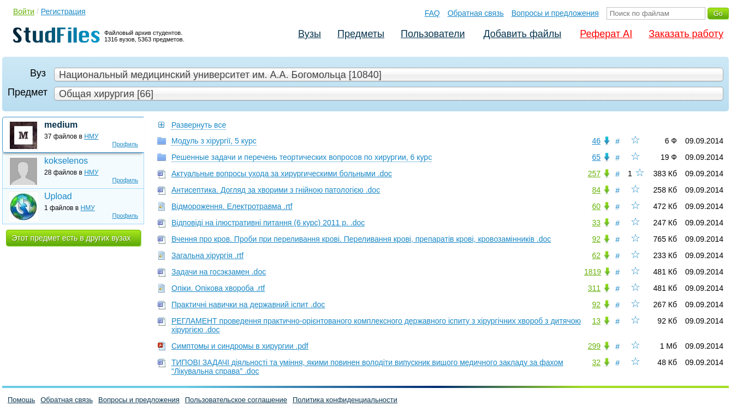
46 (596, 140)
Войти (23, 11)
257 (594, 173)
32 (596, 362)
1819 (592, 271)
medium (61, 124)
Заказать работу (686, 33)
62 (596, 255)
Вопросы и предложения (555, 13)
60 (596, 206)
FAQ (432, 13)
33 (596, 222)
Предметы (360, 33)
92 (596, 239)
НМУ (91, 136)
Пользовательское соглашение (236, 400)
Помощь (21, 400)
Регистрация (63, 11)
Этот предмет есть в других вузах (71, 238)
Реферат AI (606, 33)
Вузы (309, 33)
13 (596, 321)
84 (596, 190)
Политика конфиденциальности (345, 400)
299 (594, 346)
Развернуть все (198, 125)
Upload (58, 196)
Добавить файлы (522, 33)
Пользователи (433, 33)
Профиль (125, 144)
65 (596, 157)
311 (594, 288)
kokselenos (66, 160)
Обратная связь (476, 13)
